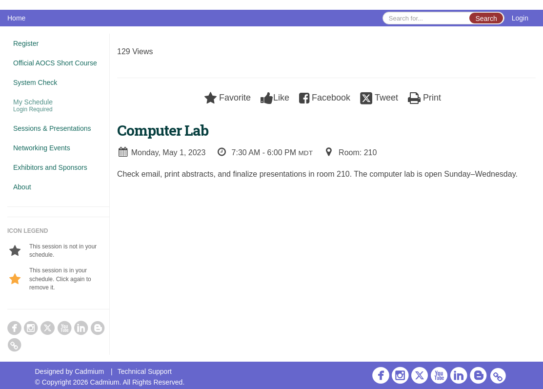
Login (520, 18)
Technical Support (145, 371)
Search (486, 18)
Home (16, 18)
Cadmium (89, 371)
